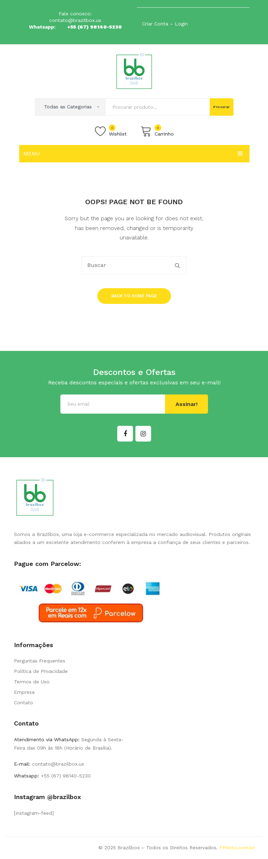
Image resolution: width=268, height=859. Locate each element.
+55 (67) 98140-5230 (94, 27)
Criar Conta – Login (165, 23)
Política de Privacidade (41, 671)
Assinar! (187, 404)
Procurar (221, 107)
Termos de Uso (32, 681)
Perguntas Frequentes (39, 661)
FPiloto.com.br (237, 847)
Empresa (24, 692)
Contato (23, 702)
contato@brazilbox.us (75, 20)
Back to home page (134, 295)
